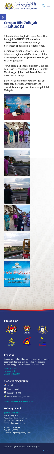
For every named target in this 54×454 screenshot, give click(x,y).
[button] (3, 17)
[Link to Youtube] (43, 450)
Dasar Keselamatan (12, 374)
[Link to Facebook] (48, 450)
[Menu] (48, 5)
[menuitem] (42, 6)
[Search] (42, 6)
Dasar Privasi (9, 371)
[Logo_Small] (22, 6)
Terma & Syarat (10, 369)
